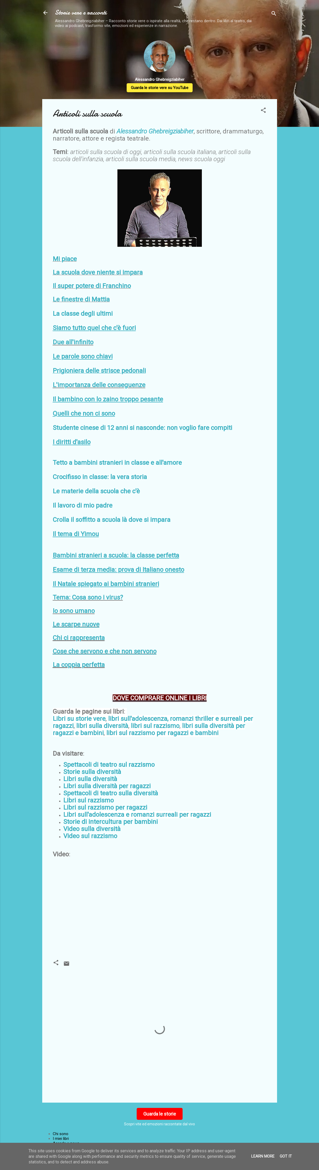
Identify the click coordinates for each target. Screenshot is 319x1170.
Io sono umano (74, 611)
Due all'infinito (73, 342)
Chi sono (60, 1133)
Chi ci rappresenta (79, 638)
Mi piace (65, 259)
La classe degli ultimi (83, 313)
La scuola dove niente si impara (98, 272)
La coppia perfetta (79, 664)
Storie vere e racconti (81, 12)
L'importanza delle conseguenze (99, 385)
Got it (286, 1156)
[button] (263, 111)
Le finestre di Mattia (81, 299)
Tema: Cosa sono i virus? (88, 597)
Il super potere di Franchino (92, 286)
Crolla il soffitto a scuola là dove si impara (111, 519)
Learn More (262, 1156)
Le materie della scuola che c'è (96, 491)
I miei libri (61, 1138)
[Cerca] (274, 14)
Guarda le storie (159, 1114)
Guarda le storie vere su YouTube (159, 87)
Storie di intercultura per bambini (110, 821)
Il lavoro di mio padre (82, 505)
